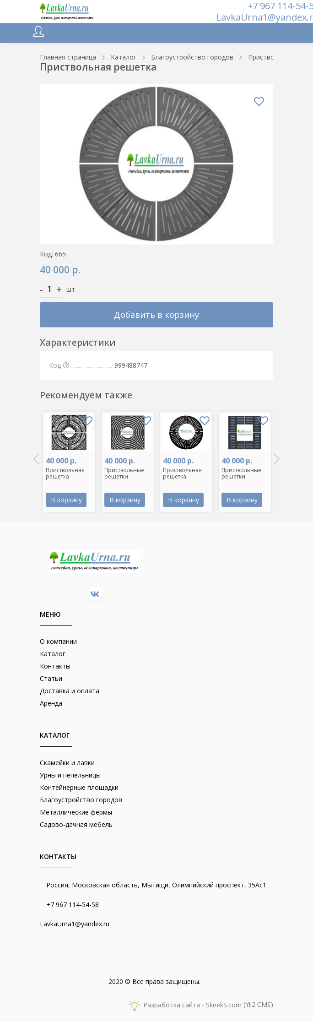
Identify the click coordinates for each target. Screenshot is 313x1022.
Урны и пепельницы (70, 775)
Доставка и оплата (69, 690)
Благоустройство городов (81, 799)
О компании (58, 641)
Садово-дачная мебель (76, 824)
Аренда (51, 703)
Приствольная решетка (65, 473)
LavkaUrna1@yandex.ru (74, 923)
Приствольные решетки (124, 473)
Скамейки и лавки (67, 762)
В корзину (66, 499)
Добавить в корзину (156, 314)
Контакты (55, 666)
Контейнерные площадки (79, 787)
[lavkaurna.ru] (67, 11)
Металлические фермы (76, 812)
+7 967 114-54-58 (72, 904)
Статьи (51, 678)
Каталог (52, 653)
